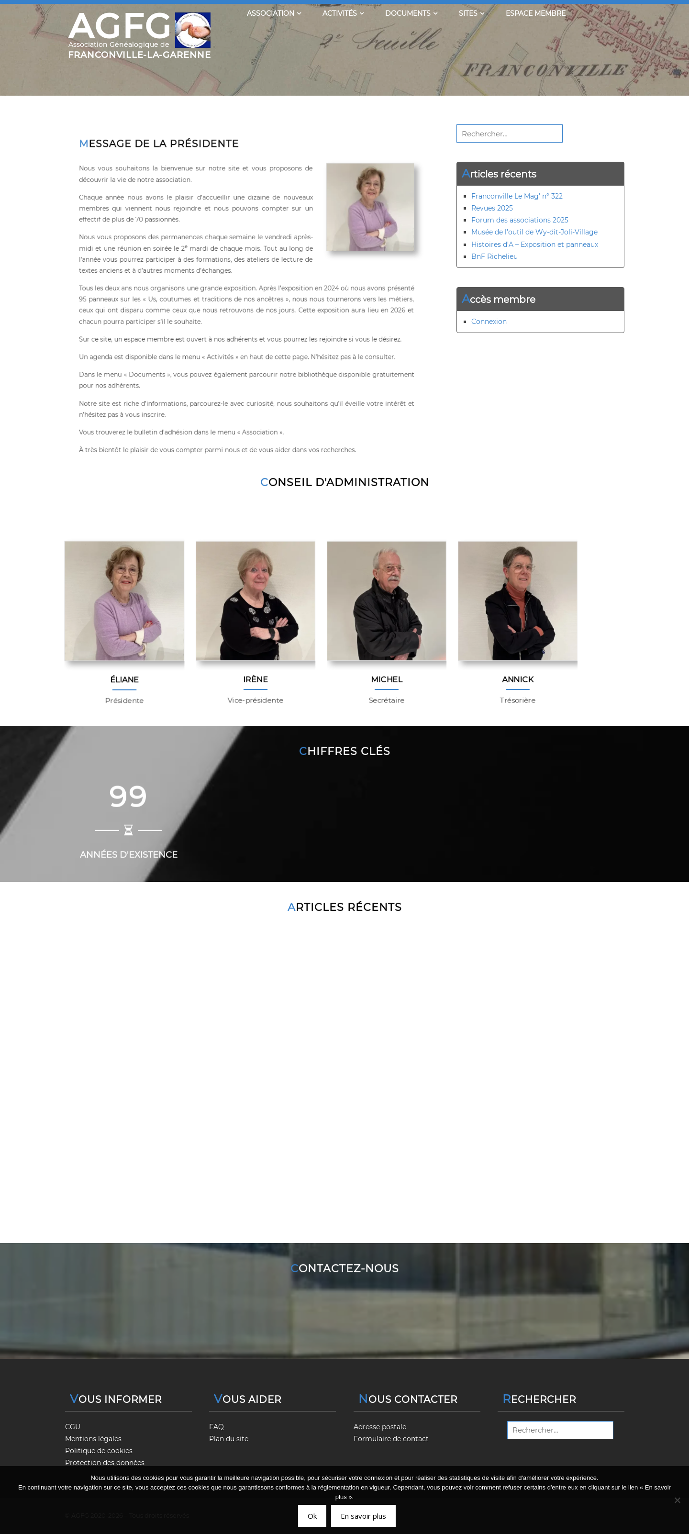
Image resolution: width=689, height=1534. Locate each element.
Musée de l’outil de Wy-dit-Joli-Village (534, 232)
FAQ (216, 1427)
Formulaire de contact (391, 1438)
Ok (312, 1516)
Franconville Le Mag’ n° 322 (517, 196)
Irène (255, 679)
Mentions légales (93, 1438)
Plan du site (228, 1438)
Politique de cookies (99, 1450)
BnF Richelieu (494, 256)
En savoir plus (363, 1516)
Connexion (489, 321)
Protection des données (104, 1462)
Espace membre (536, 13)
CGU (72, 1427)
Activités (343, 13)
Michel (386, 679)
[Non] (677, 1500)
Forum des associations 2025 (519, 220)
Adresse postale (380, 1427)
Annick (517, 679)
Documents (411, 13)
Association (274, 13)
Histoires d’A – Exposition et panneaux (534, 244)
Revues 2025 (492, 208)
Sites (471, 13)
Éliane (125, 682)
